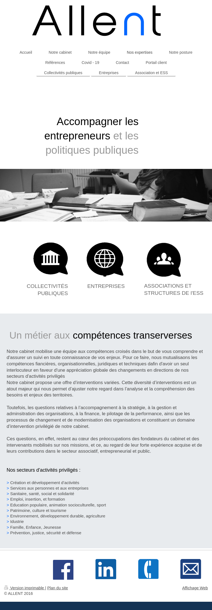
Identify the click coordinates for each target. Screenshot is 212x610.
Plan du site (57, 588)
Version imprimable (24, 588)
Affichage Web (195, 588)
